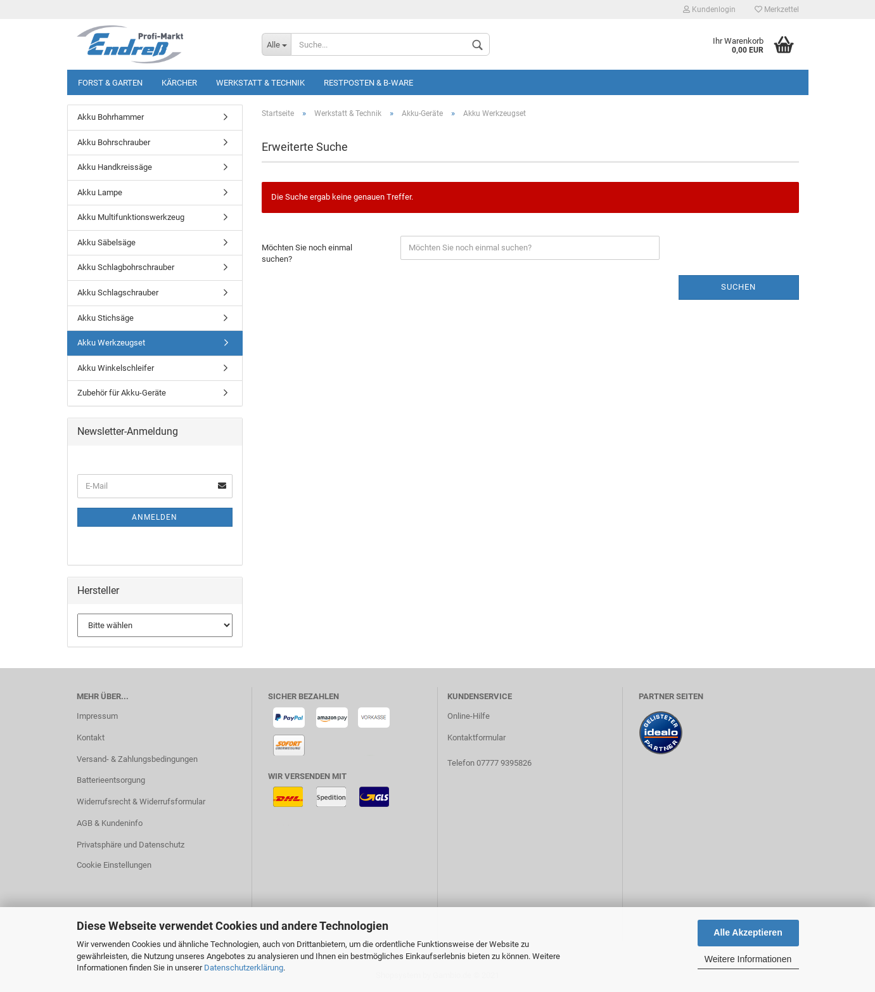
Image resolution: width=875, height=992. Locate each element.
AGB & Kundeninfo (110, 823)
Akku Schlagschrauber (117, 292)
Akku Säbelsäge (106, 242)
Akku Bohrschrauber (113, 142)
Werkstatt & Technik (260, 82)
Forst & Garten (110, 82)
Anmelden (154, 517)
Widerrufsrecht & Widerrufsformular (141, 801)
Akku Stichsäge (105, 318)
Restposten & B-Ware (368, 82)
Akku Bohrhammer (110, 117)
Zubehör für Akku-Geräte (121, 392)
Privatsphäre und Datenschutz (130, 844)
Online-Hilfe (468, 716)
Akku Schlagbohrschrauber (125, 267)
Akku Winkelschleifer (115, 368)
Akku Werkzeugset (111, 342)
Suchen (738, 287)
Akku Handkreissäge (114, 167)
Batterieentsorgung (111, 780)
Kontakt (91, 737)
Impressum (97, 716)
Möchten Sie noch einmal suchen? (307, 253)
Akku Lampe (99, 192)
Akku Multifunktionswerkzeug (130, 217)
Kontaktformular (476, 737)
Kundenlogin (709, 9)
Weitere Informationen (748, 959)
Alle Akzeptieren (747, 932)
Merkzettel (777, 9)
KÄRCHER (179, 82)
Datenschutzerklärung (243, 967)
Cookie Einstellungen (114, 865)
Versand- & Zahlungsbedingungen (137, 759)
